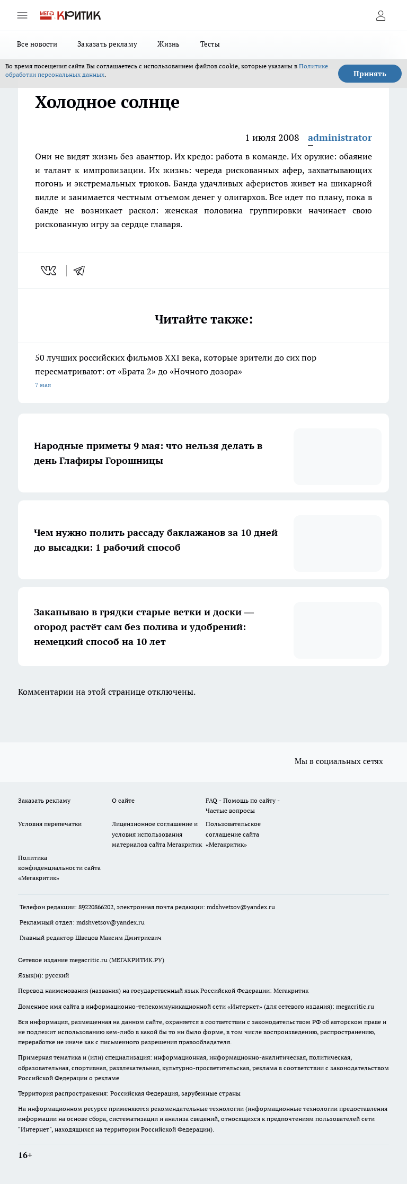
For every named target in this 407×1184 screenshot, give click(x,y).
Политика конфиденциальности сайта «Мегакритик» (59, 868)
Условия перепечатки (50, 824)
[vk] (49, 270)
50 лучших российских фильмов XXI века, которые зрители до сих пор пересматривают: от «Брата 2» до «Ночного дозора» (203, 372)
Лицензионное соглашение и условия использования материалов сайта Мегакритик (157, 834)
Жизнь (168, 44)
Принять (369, 73)
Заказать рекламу (107, 44)
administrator (340, 137)
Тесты (210, 44)
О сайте (123, 800)
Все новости (37, 44)
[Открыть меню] (22, 15)
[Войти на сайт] (380, 15)
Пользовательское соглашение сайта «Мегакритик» (233, 834)
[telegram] (82, 270)
